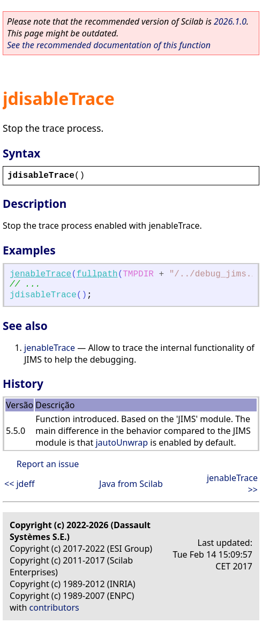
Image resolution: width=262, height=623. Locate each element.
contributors (54, 607)
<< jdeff (19, 484)
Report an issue (48, 464)
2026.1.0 (230, 21)
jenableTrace (40, 274)
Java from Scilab (131, 484)
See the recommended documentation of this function (109, 45)
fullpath (97, 274)
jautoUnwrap (121, 442)
